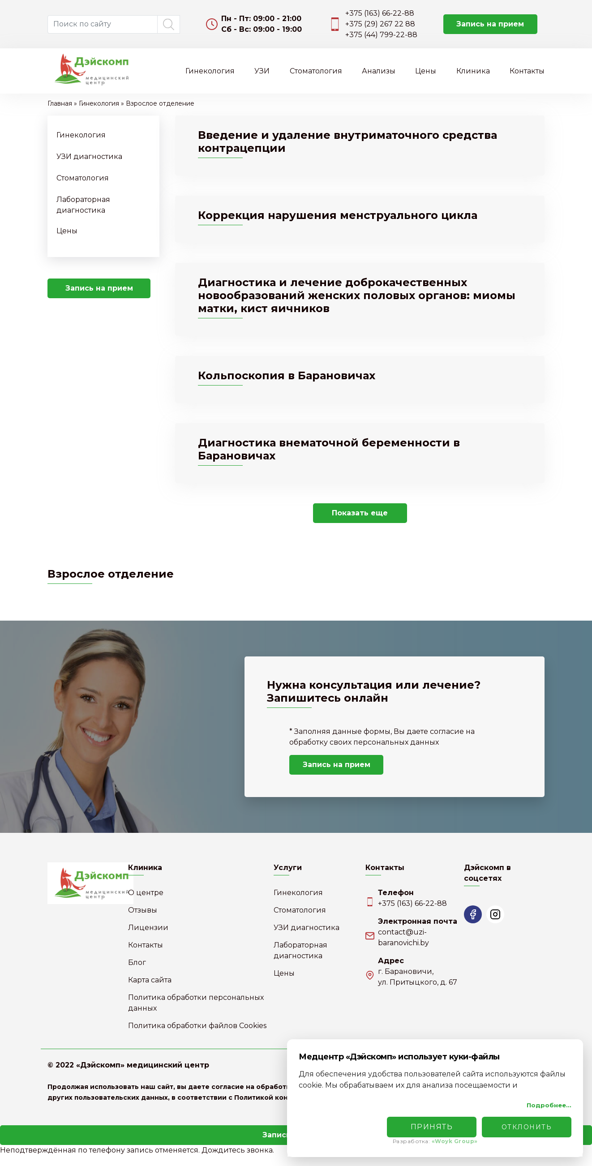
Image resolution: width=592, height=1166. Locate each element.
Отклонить (527, 1127)
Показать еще (360, 523)
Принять (432, 1127)
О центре (145, 903)
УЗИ (262, 71)
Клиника (473, 71)
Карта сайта (150, 990)
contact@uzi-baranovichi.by (403, 947)
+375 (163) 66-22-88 (379, 13)
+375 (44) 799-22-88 (381, 34)
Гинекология (210, 71)
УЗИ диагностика (89, 156)
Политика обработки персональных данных (196, 1013)
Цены (425, 71)
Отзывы (142, 920)
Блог (137, 973)
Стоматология (316, 71)
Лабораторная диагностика (300, 960)
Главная (59, 103)
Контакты (527, 71)
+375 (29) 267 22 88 (380, 24)
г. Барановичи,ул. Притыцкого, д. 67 (417, 987)
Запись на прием (490, 24)
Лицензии (148, 938)
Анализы (378, 71)
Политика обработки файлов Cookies (197, 1036)
